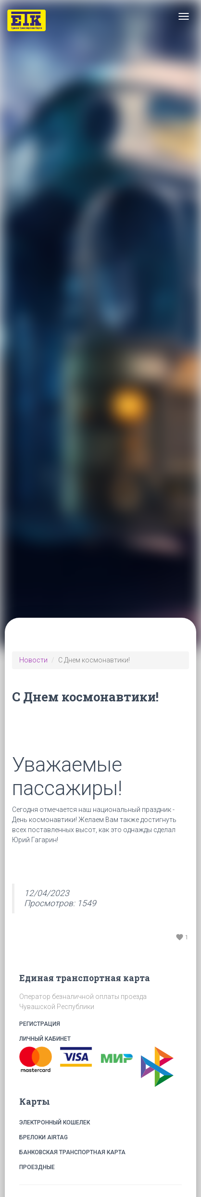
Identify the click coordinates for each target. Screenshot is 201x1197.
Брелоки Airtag (43, 1137)
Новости (33, 660)
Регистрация (100, 1024)
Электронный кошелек (54, 1122)
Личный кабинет (100, 1039)
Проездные (37, 1167)
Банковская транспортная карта (72, 1152)
